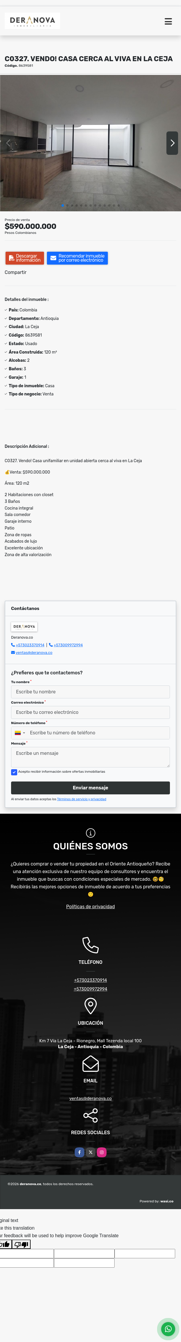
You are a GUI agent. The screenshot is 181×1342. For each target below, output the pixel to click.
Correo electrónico (28, 702)
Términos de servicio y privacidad (81, 799)
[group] (90, 143)
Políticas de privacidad (90, 906)
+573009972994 (68, 645)
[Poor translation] (21, 1244)
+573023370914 (30, 645)
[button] (62, 205)
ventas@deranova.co (34, 652)
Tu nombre (21, 682)
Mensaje (19, 743)
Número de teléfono (29, 723)
